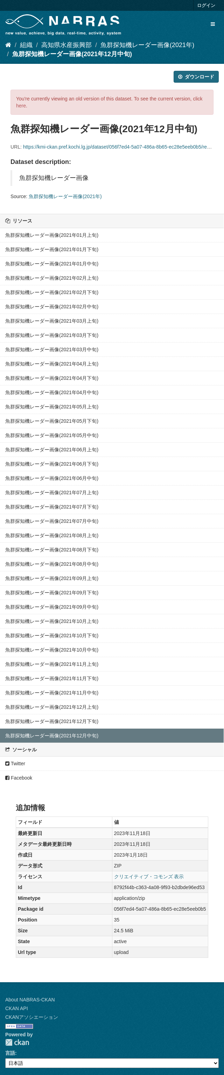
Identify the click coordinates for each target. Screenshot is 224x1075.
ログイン (206, 5)
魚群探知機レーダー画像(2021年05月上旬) (51, 406)
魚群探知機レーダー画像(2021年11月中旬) (51, 693)
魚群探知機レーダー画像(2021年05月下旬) (51, 421)
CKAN (17, 1042)
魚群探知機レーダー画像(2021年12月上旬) (51, 707)
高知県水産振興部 (66, 45)
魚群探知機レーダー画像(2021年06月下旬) (51, 464)
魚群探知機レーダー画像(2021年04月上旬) (51, 364)
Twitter (15, 763)
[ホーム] (8, 45)
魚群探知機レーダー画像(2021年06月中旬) (51, 478)
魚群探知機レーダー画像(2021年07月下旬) (51, 507)
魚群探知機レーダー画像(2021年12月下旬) (51, 721)
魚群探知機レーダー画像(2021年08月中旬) (51, 564)
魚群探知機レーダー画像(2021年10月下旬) (51, 635)
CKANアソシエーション (31, 1017)
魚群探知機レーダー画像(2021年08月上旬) (51, 535)
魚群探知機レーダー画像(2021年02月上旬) (51, 278)
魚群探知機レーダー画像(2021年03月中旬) (51, 349)
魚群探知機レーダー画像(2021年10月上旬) (51, 621)
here (21, 105)
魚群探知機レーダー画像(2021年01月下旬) (51, 249)
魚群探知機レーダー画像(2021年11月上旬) (51, 664)
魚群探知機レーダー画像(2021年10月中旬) (51, 650)
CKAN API (16, 1008)
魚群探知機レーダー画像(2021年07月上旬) (51, 492)
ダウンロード (196, 77)
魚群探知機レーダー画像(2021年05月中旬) (51, 435)
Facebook (18, 778)
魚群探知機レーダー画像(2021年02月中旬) (51, 306)
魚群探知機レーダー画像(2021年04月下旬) (51, 378)
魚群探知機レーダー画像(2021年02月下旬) (51, 292)
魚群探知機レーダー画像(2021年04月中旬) (51, 392)
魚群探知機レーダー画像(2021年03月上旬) (51, 321)
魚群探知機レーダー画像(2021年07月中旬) (51, 521)
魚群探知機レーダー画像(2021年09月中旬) (51, 607)
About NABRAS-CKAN (30, 999)
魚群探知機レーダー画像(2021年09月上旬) (51, 578)
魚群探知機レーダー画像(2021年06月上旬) (51, 449)
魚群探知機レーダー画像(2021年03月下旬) (51, 335)
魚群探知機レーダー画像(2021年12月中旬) (72, 54)
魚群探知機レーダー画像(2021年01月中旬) (51, 263)
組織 (26, 45)
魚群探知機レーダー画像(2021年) (147, 45)
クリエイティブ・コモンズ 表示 (149, 876)
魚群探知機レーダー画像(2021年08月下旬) (51, 549)
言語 (10, 1053)
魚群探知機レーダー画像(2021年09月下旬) (51, 592)
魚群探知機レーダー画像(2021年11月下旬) (51, 678)
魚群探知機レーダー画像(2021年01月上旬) (51, 235)
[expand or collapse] (213, 24)
